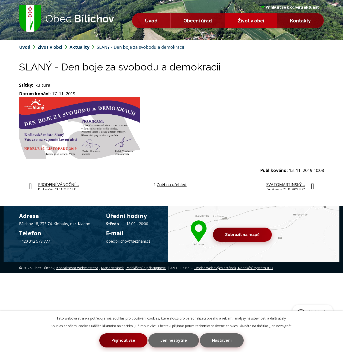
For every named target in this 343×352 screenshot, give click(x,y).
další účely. (278, 318)
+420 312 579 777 (34, 241)
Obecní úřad (197, 21)
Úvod (151, 21)
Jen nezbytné (174, 340)
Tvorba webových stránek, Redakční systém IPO (233, 267)
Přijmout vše (123, 340)
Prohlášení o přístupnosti (146, 267)
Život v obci (251, 21)
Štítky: (26, 85)
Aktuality (79, 47)
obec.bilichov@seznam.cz (128, 241)
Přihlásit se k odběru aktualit (290, 7)
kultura (42, 85)
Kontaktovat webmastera (77, 267)
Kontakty (300, 21)
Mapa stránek (112, 267)
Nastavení (222, 340)
